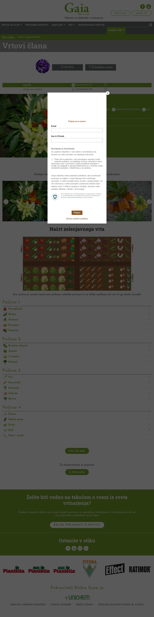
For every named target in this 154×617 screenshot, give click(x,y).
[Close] (107, 93)
